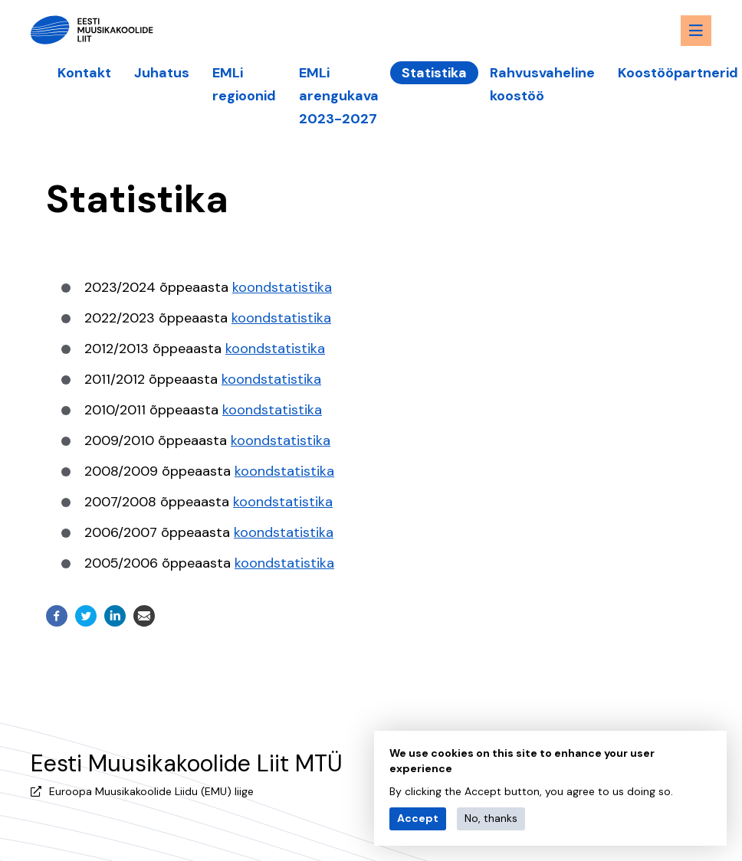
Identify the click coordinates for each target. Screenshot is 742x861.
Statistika (434, 73)
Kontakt (84, 73)
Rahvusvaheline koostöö (542, 84)
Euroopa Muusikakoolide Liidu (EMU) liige (151, 791)
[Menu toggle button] (696, 30)
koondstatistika (282, 287)
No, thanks (491, 818)
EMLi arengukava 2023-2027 (339, 96)
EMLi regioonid (244, 84)
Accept (417, 818)
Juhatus (161, 73)
